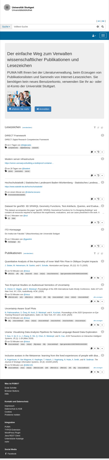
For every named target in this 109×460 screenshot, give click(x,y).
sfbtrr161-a (29, 297)
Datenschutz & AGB (13, 409)
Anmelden (43, 109)
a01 (21, 297)
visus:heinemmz (52, 273)
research (35, 148)
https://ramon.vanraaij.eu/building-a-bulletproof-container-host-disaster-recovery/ (29, 163)
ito (19, 242)
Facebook (12, 454)
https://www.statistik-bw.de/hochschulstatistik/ (23, 187)
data (13, 218)
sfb (17, 273)
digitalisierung (25, 148)
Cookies (8, 412)
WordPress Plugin (12, 433)
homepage (12, 242)
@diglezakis (26, 145)
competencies (13, 148)
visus (36, 273)
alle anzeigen (98, 297)
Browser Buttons (12, 391)
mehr (7, 442)
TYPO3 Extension (12, 430)
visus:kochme (55, 320)
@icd (25, 216)
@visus (27, 271)
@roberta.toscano (32, 192)
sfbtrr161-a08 (38, 368)
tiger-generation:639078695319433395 (74, 273)
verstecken (27, 127)
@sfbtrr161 (28, 365)
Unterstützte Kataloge (14, 439)
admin (10, 171)
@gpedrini (27, 239)
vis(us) (42, 273)
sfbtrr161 (38, 297)
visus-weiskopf (58, 297)
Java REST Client (12, 436)
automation (19, 171)
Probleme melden (12, 415)
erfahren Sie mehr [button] (19, 109)
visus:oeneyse (80, 320)
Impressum (9, 406)
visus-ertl (28, 273)
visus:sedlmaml (83, 368)
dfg (22, 273)
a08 (46, 368)
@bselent (26, 169)
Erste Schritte (11, 388)
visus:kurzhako (68, 320)
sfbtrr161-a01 (13, 297)
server (27, 171)
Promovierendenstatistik (16, 195)
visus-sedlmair (13, 368)
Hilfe (7, 394)
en (99, 21)
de (103, 21)
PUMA (7, 427)
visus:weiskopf (83, 297)
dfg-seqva (37, 344)
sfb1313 (11, 273)
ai (9, 218)
